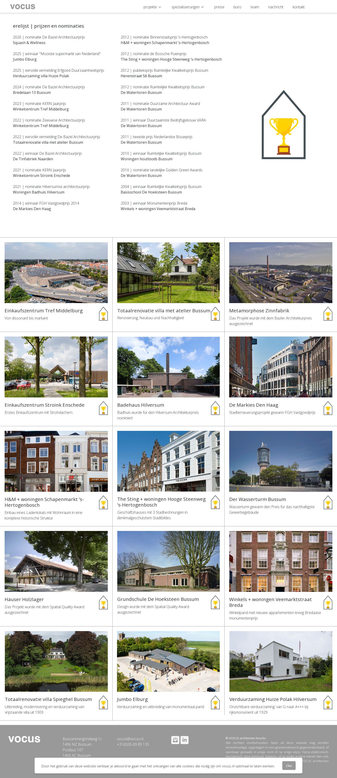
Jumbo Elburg (25, 59)
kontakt (299, 6)
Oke (289, 765)
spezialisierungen (186, 6)
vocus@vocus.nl (130, 738)
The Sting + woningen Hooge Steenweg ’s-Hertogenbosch (171, 59)
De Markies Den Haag (32, 208)
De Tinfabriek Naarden (33, 158)
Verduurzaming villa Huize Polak (41, 75)
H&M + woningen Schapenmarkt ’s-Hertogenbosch (165, 42)
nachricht (275, 6)
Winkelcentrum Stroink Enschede (41, 175)
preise (219, 6)
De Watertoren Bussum (141, 92)
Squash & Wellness (29, 42)
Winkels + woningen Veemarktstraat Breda (158, 208)
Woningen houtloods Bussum (146, 158)
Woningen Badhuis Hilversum (38, 192)
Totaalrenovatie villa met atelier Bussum (48, 142)
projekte (150, 6)
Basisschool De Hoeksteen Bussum (151, 192)
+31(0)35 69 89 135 (133, 744)
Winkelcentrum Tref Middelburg (41, 109)
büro (237, 6)
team (255, 6)
